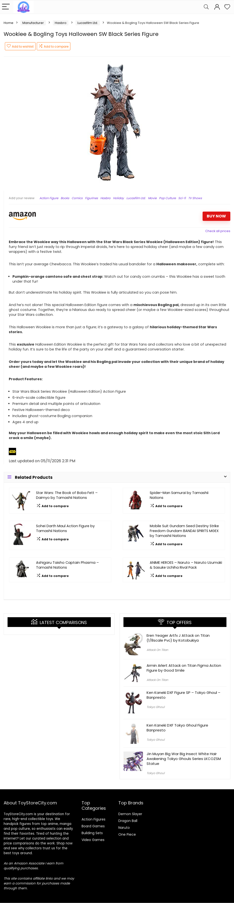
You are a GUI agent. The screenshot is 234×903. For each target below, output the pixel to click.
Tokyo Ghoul (156, 707)
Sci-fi (182, 198)
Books (65, 198)
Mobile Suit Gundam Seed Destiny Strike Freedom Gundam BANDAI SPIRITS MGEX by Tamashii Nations (184, 530)
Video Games (93, 839)
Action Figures (93, 819)
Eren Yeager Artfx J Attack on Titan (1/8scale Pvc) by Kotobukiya (178, 638)
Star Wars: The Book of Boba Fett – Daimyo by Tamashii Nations (67, 495)
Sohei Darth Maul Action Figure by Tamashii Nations (65, 528)
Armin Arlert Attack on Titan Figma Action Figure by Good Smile (184, 668)
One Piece (127, 834)
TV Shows (195, 198)
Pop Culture (167, 198)
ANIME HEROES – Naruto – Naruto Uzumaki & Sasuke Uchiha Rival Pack (186, 565)
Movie (152, 198)
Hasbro (60, 23)
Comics (77, 198)
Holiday (118, 198)
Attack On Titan (157, 650)
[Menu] (6, 6)
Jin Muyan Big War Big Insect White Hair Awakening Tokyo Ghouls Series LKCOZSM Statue (184, 758)
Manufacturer (33, 23)
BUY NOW (216, 216)
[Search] (206, 6)
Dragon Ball (127, 820)
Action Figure (48, 198)
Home (8, 23)
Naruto (124, 827)
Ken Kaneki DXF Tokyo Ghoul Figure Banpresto (177, 728)
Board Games (93, 826)
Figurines (91, 198)
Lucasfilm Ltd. (87, 23)
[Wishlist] (227, 7)
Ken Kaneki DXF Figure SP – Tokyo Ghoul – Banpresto (183, 695)
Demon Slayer (130, 813)
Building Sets (92, 833)
